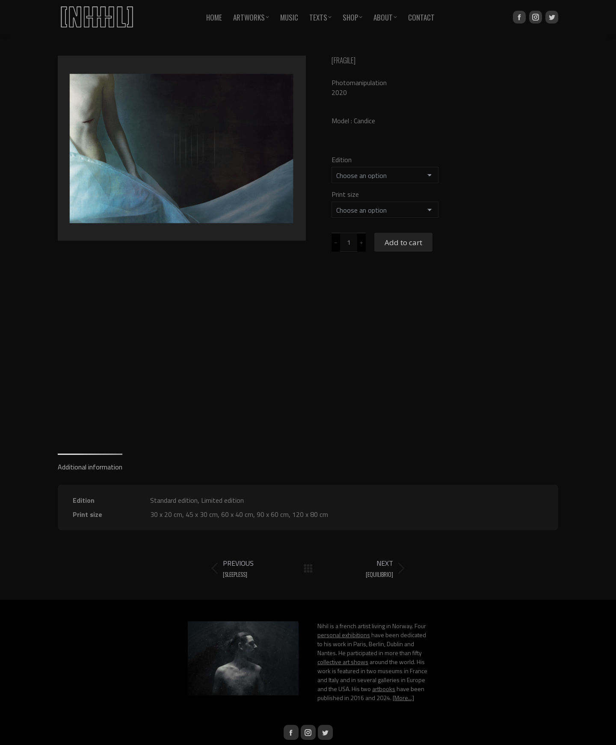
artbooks (383, 688)
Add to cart (403, 242)
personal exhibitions (343, 634)
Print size (345, 194)
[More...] (403, 697)
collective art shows (342, 661)
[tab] (90, 463)
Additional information (90, 467)
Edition (342, 159)
